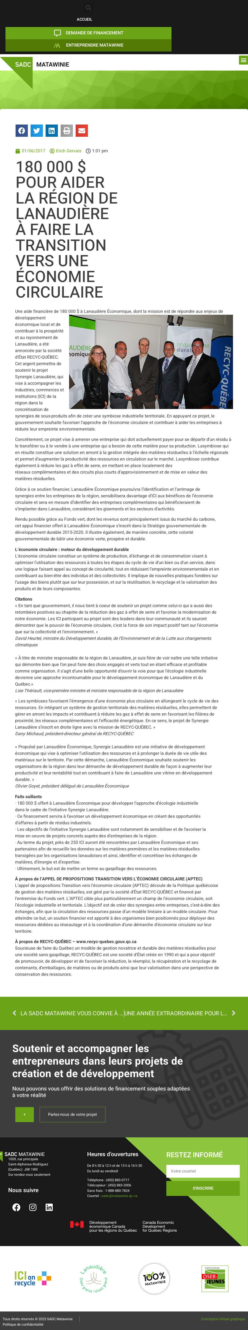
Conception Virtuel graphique (223, 1319)
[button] (88, 7)
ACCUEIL (84, 19)
